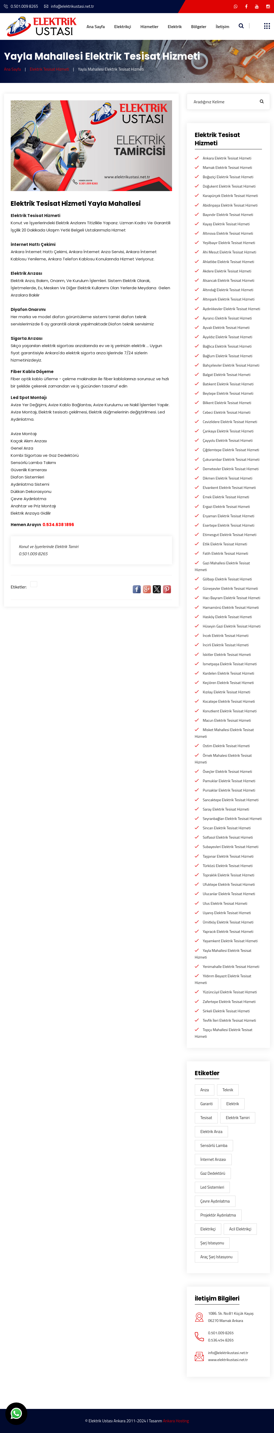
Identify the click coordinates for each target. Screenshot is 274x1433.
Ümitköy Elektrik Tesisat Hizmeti (228, 922)
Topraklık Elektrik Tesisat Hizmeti (228, 875)
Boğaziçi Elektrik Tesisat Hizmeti (228, 177)
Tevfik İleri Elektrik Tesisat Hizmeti (229, 1020)
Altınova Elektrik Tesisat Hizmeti (228, 233)
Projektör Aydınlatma (218, 1215)
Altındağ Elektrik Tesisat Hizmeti (228, 289)
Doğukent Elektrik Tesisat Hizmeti (229, 186)
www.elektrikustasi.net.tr (228, 1359)
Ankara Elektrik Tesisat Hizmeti (227, 158)
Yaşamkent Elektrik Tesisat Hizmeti (230, 941)
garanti (206, 1104)
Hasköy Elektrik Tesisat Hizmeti (227, 616)
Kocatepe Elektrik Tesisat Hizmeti (229, 701)
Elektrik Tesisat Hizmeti (49, 69)
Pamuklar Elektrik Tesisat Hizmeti (229, 781)
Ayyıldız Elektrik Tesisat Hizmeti (227, 337)
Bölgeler (198, 26)
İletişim (222, 26)
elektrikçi (208, 1229)
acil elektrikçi (240, 1229)
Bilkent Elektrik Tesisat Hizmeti (227, 402)
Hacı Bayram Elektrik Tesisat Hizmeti (231, 597)
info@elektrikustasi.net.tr (69, 6)
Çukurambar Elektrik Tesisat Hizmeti (231, 459)
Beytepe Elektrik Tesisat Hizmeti (228, 393)
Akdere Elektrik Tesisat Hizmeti (227, 271)
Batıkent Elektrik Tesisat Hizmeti (228, 384)
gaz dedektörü (212, 1173)
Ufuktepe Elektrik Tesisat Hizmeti (229, 884)
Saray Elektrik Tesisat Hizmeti (226, 809)
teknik (228, 1090)
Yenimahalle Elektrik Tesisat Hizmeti (231, 966)
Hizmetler (149, 26)
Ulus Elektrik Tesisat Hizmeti (225, 903)
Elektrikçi (122, 26)
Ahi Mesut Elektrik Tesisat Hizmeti (229, 252)
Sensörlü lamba (213, 1145)
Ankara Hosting (176, 1421)
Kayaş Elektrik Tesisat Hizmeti (226, 224)
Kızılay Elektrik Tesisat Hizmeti (226, 692)
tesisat (206, 1118)
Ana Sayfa (96, 26)
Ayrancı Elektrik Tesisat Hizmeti (227, 318)
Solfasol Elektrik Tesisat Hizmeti (228, 837)
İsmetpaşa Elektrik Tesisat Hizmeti (230, 664)
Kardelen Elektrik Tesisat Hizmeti (228, 673)
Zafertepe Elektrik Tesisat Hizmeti (229, 1001)
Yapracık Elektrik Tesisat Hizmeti (228, 931)
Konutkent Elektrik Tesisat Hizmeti (230, 711)
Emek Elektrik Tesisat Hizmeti (226, 497)
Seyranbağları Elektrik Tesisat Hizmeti (232, 818)
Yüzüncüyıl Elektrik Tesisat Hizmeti (230, 992)
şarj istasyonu (212, 1243)
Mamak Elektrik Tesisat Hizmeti (227, 167)
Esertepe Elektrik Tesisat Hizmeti (228, 525)
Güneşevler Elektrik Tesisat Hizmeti (230, 588)
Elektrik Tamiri (238, 1118)
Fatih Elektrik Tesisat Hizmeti (225, 553)
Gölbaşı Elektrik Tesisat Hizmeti (227, 579)
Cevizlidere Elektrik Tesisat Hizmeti (230, 421)
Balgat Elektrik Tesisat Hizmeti (226, 374)
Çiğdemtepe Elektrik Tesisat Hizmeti (231, 450)
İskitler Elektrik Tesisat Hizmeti (227, 654)
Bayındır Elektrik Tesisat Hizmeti (228, 214)
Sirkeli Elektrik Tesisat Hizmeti (226, 1011)
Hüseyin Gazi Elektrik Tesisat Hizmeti (232, 626)
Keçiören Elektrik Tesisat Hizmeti (228, 682)
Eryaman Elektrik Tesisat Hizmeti (228, 516)
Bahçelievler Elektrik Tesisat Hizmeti (231, 365)
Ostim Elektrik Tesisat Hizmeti (226, 745)
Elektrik (175, 26)
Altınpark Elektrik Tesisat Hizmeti (228, 299)
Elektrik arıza (211, 1131)
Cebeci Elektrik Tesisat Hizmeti (226, 412)
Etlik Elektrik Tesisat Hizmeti (225, 544)
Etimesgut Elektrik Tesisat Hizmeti (230, 534)
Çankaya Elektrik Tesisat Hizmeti (228, 431)
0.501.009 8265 (21, 6)
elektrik (232, 1104)
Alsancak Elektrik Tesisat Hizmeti (228, 280)
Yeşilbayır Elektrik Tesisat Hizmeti (229, 242)
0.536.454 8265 (221, 1340)
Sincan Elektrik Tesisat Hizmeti (227, 828)
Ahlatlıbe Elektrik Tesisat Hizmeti (228, 261)
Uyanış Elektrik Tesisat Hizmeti (227, 912)
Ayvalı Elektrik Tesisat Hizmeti (226, 327)
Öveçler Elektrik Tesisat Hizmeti (227, 771)
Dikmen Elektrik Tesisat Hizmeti (227, 478)
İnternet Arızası (213, 1159)
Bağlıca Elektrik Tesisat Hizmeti (227, 346)
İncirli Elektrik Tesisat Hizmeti (226, 645)
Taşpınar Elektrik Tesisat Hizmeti (228, 856)
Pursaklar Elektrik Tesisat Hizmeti (229, 790)
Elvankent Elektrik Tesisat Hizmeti (229, 487)
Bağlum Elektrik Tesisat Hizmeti (228, 356)
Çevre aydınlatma (215, 1201)
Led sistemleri (212, 1187)
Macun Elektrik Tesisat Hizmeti (227, 720)
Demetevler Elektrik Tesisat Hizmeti (231, 469)
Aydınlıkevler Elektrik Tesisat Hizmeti (231, 308)
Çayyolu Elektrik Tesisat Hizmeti (228, 440)
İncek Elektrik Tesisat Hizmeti (226, 635)
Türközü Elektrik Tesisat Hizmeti (228, 865)
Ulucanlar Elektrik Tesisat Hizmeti (229, 893)
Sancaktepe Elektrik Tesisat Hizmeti (231, 800)
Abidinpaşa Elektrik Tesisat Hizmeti (230, 205)
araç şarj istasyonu (216, 1257)
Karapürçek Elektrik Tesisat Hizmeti (230, 195)
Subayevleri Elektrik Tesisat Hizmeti (230, 846)
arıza (204, 1090)
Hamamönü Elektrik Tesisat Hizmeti (231, 607)
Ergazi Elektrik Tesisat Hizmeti (226, 506)
